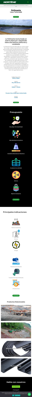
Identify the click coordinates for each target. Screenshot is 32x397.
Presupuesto (16, 16)
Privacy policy (17, 395)
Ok (13, 395)
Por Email (16, 390)
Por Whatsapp (16, 386)
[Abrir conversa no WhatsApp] (29, 394)
